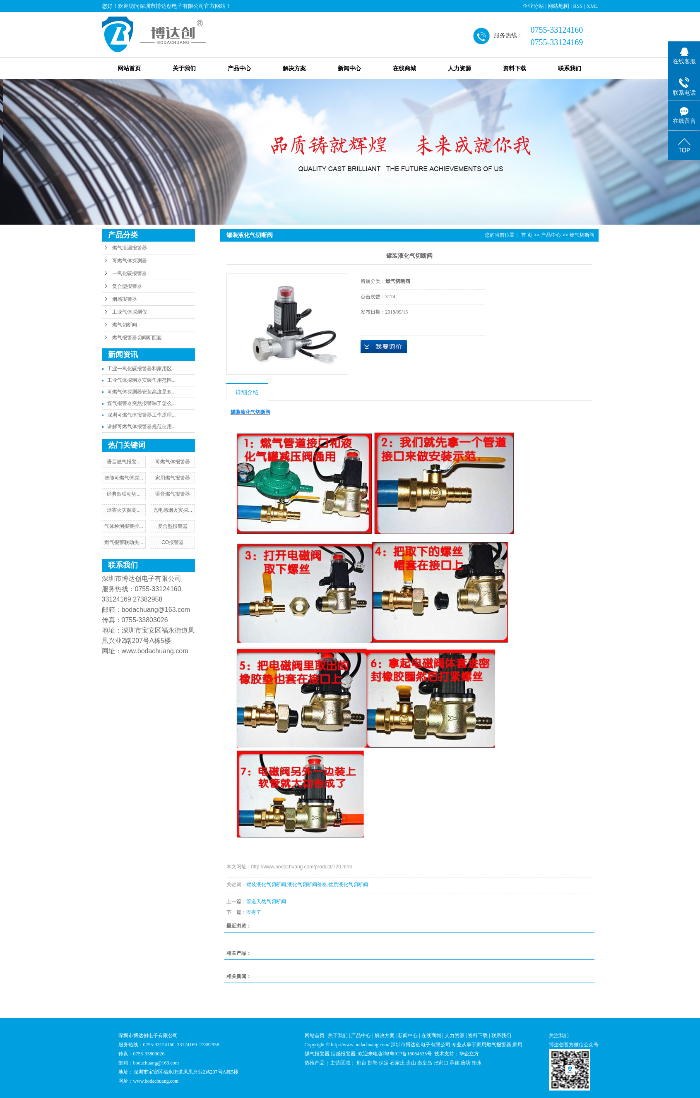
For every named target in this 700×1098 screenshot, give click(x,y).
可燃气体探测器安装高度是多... (141, 392)
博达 (554, 1045)
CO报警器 (172, 542)
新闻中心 (349, 68)
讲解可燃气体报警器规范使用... (141, 426)
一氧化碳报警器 (129, 273)
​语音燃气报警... (124, 462)
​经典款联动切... (124, 494)
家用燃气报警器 (172, 478)
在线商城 (404, 68)
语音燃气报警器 (172, 494)
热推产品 (315, 1063)
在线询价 (384, 346)
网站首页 (129, 68)
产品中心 (239, 68)
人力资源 (459, 68)
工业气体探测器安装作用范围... (141, 380)
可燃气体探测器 (129, 261)
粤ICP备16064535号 (411, 1054)
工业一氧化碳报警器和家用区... (141, 369)
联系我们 (569, 68)
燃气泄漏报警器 (129, 248)
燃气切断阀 (124, 325)
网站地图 (558, 6)
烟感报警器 (124, 299)
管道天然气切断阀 (266, 901)
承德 (454, 1063)
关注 (554, 1035)
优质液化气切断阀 (348, 884)
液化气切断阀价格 (307, 884)
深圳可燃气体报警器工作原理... (141, 415)
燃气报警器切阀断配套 (137, 337)
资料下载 (514, 68)
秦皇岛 (424, 1063)
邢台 (361, 1063)
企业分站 (533, 6)
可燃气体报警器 (172, 462)
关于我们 (184, 68)
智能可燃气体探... (123, 478)
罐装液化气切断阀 (266, 884)
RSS (577, 6)
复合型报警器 (127, 286)
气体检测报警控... (123, 526)
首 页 (526, 235)
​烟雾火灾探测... (124, 510)
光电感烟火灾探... (172, 510)
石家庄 (397, 1063)
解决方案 (294, 68)
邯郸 (373, 1063)
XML (593, 6)
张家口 (440, 1063)
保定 (384, 1063)
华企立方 (469, 1054)
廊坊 (466, 1063)
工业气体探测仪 (129, 312)
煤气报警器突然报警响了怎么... (141, 403)
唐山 (411, 1063)
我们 (564, 1035)
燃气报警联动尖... (123, 542)
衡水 (477, 1063)
